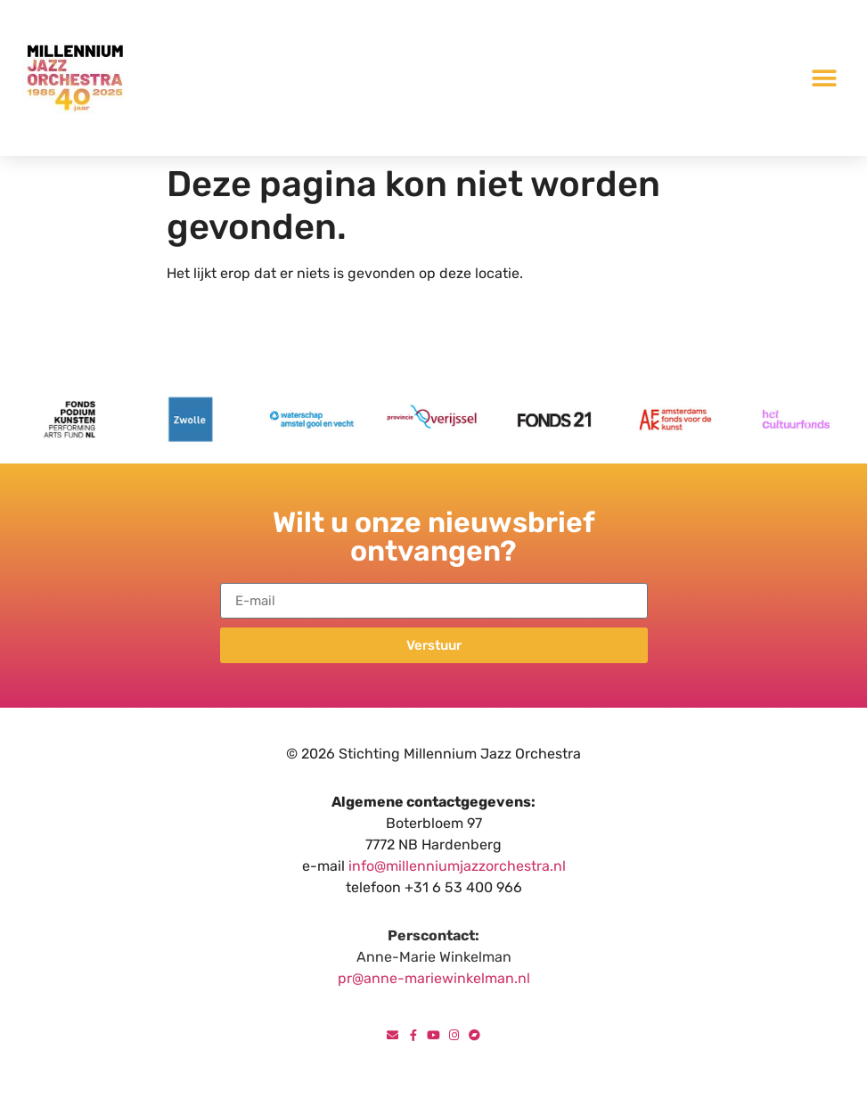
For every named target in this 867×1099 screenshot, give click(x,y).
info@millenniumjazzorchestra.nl (457, 865)
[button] (825, 78)
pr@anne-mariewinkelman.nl (434, 978)
